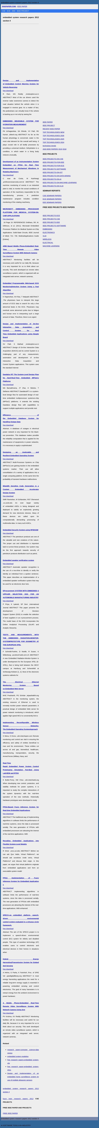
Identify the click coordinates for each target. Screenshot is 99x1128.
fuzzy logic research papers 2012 (18, 1099)
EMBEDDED (47, 229)
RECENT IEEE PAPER (51, 129)
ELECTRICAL (48, 243)
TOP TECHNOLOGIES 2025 (53, 139)
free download (21, 124)
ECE (9, 11)
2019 (60, 149)
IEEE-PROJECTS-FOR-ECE (53, 166)
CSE (4, 11)
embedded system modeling (17, 1056)
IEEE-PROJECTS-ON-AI (52, 179)
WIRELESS (47, 239)
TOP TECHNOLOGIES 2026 (53, 136)
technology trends (49, 146)
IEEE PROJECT (23, 11)
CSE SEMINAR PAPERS (52, 196)
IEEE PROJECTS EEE (51, 222)
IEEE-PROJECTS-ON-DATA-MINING (57, 176)
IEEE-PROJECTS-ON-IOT (53, 172)
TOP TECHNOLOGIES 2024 (53, 142)
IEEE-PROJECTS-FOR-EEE (53, 162)
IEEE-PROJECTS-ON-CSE (53, 159)
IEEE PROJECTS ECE (51, 215)
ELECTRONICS (49, 232)
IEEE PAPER (22, 6)
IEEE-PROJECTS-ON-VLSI (53, 186)
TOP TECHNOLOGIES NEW (53, 132)
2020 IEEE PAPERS (50, 149)
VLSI (44, 236)
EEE (14, 11)
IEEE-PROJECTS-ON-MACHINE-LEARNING (60, 182)
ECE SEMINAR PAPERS (52, 199)
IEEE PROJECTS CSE (51, 219)
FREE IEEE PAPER (10, 1113)
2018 (64, 149)
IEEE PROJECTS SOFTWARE (54, 169)
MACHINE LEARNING (51, 246)
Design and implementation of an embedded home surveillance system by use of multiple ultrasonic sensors (23, 1076)
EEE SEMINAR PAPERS (52, 202)
